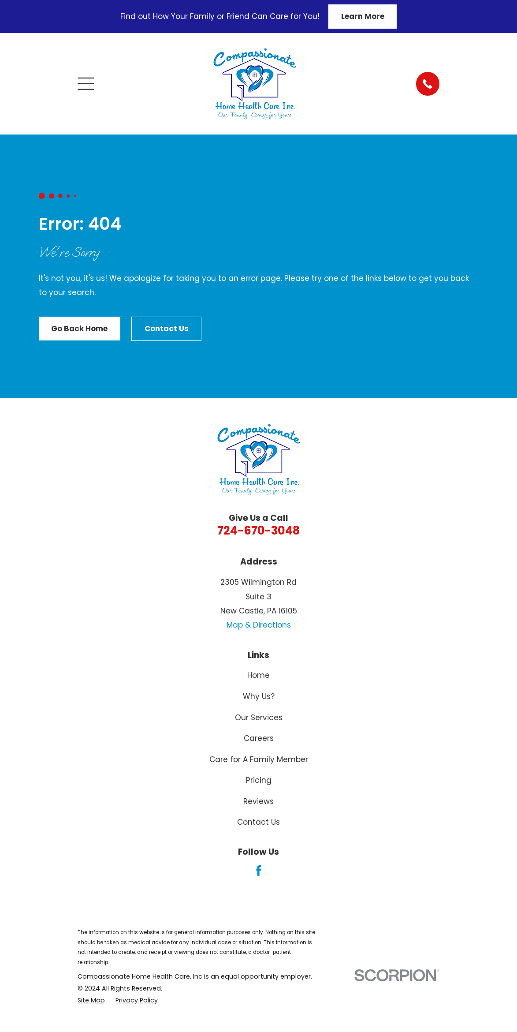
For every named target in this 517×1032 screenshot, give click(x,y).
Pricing (259, 780)
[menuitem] (91, 1000)
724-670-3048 (258, 530)
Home (258, 675)
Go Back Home (79, 328)
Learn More (362, 16)
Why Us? (259, 696)
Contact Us (167, 328)
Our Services (259, 717)
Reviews (258, 801)
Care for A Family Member (258, 759)
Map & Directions (259, 625)
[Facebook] (258, 870)
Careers (259, 738)
